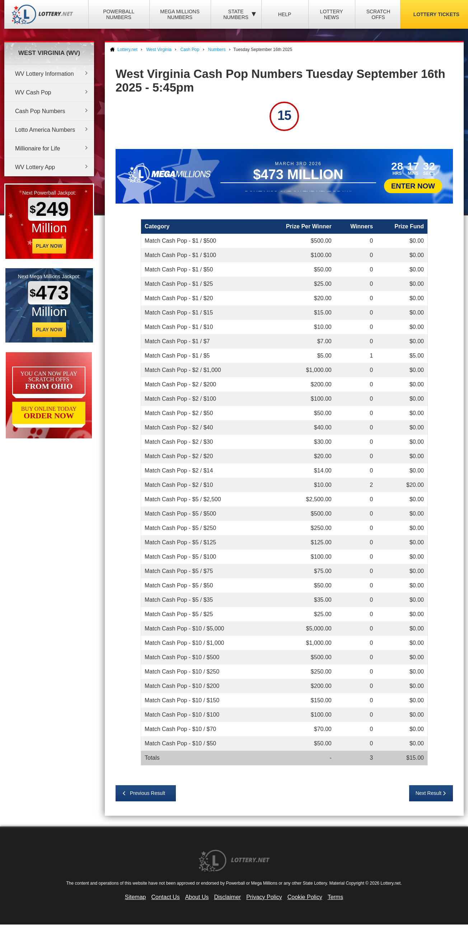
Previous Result (147, 793)
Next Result (428, 793)
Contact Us (165, 897)
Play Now (49, 246)
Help (284, 14)
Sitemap (135, 897)
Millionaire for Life (37, 148)
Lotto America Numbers (45, 130)
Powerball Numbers (118, 14)
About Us (197, 897)
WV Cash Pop (33, 92)
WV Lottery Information (44, 74)
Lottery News (331, 14)
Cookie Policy (304, 897)
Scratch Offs (378, 14)
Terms (335, 897)
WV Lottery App (35, 167)
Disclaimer (227, 897)
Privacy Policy (264, 897)
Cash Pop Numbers (40, 111)
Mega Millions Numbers (180, 14)
